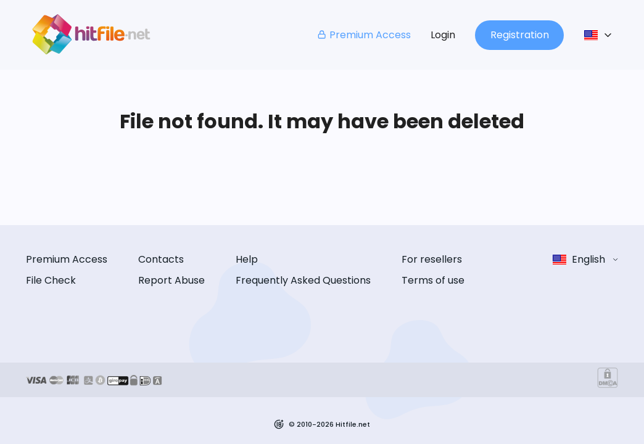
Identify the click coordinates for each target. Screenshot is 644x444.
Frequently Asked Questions (303, 280)
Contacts (161, 259)
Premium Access (363, 35)
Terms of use (433, 280)
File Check (51, 280)
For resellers (432, 259)
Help (247, 259)
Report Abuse (171, 280)
